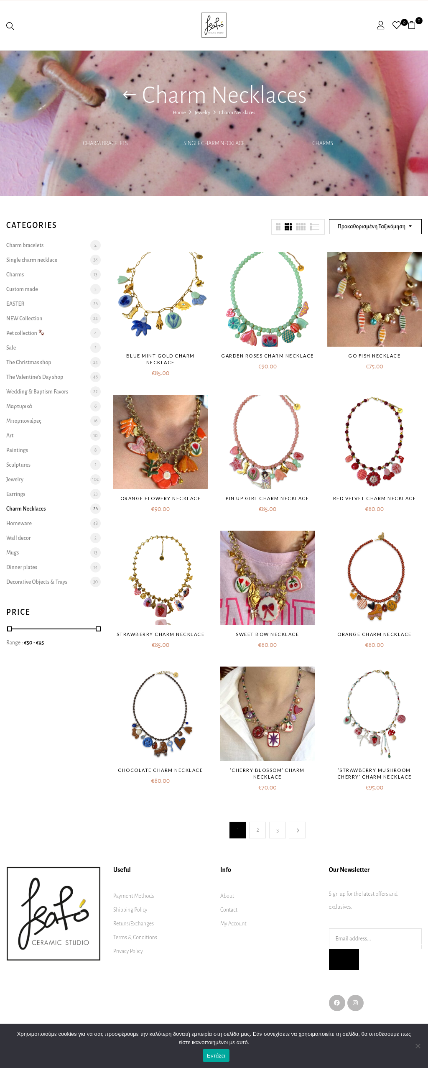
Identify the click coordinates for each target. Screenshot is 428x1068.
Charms (322, 143)
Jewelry (202, 112)
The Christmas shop (28, 362)
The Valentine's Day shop (34, 377)
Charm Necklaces (26, 509)
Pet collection (25, 333)
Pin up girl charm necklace (267, 498)
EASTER (15, 304)
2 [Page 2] (257, 830)
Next (297, 830)
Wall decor (18, 538)
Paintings (17, 450)
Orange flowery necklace (160, 498)
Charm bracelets (105, 143)
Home (179, 112)
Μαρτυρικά (19, 406)
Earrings (15, 494)
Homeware (19, 523)
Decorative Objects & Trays (36, 582)
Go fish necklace (374, 355)
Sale (11, 348)
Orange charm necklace (374, 634)
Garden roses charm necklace (267, 355)
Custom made (22, 289)
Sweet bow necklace (267, 634)
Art (9, 436)
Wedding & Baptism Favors (37, 392)
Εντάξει (216, 1056)
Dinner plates (21, 567)
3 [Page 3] (277, 830)
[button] (415, 25)
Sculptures (18, 465)
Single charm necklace (214, 143)
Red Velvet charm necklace (374, 498)
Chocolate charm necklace (160, 770)
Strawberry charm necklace (161, 634)
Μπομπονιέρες (23, 421)
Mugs (12, 553)
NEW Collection (24, 319)
